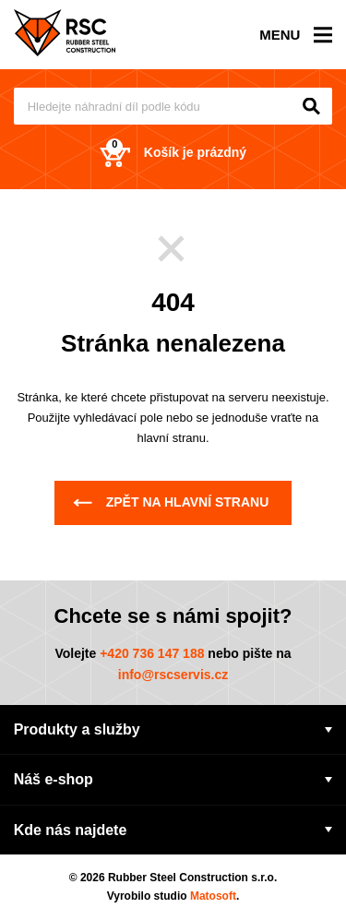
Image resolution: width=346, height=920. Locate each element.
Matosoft (213, 896)
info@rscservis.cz (173, 674)
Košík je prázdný (173, 152)
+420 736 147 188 (152, 653)
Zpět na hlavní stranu (171, 502)
